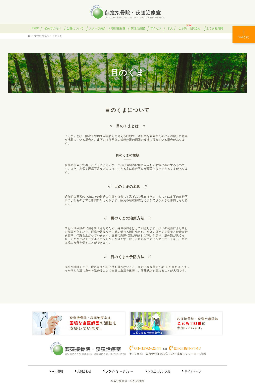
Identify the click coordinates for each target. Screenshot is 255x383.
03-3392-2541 (147, 348)
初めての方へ (52, 28)
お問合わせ (84, 371)
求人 (170, 28)
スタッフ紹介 (97, 28)
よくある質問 (214, 28)
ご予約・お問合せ (189, 28)
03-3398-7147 (187, 348)
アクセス (156, 28)
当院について (75, 28)
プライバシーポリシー (119, 371)
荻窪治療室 (138, 28)
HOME (35, 28)
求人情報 (57, 371)
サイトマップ (192, 371)
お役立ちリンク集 (159, 371)
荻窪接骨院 (118, 28)
